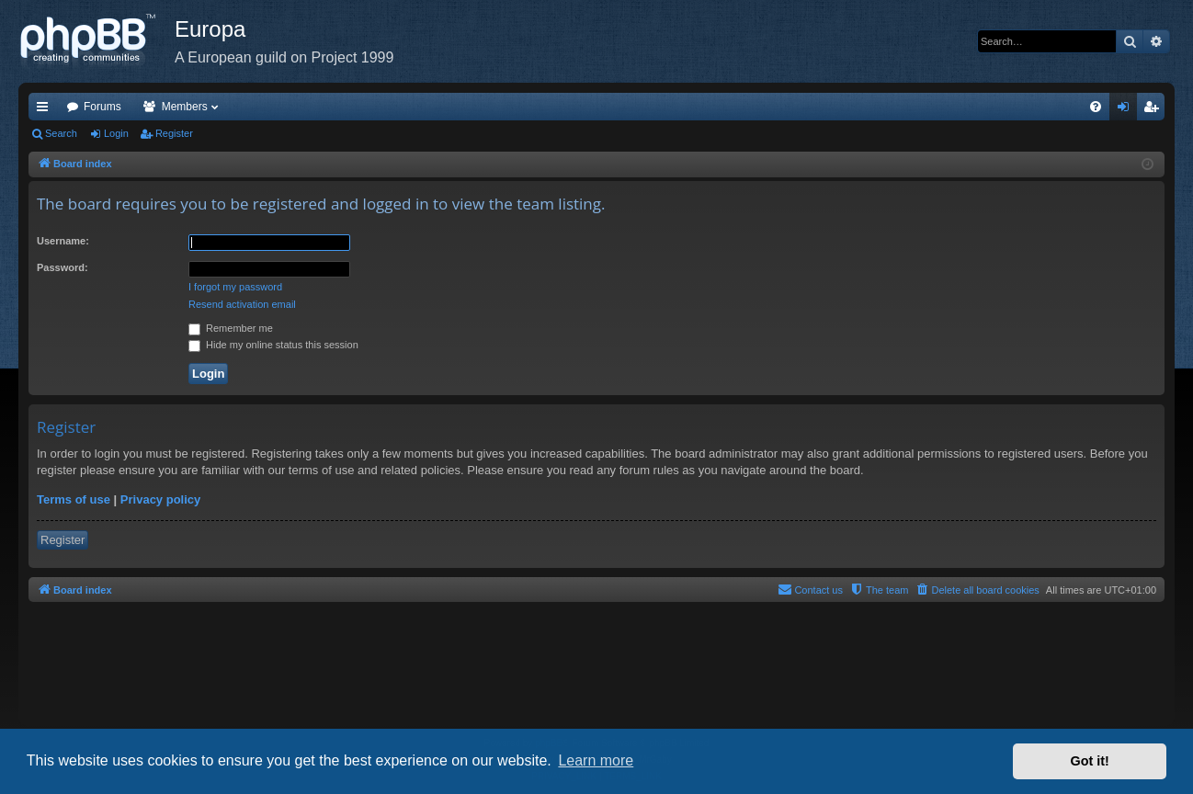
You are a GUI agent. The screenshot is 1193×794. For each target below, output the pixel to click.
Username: (63, 240)
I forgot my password (235, 286)
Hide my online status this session (273, 344)
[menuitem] (1095, 106)
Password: (62, 267)
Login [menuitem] (1127, 110)
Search (61, 133)
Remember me (230, 328)
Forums (102, 106)
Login (116, 133)
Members (185, 106)
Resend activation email (242, 304)
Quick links (46, 110)
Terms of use (73, 499)
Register (174, 133)
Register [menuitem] (1155, 110)
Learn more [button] (595, 760)
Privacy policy (160, 499)
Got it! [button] (1090, 761)
